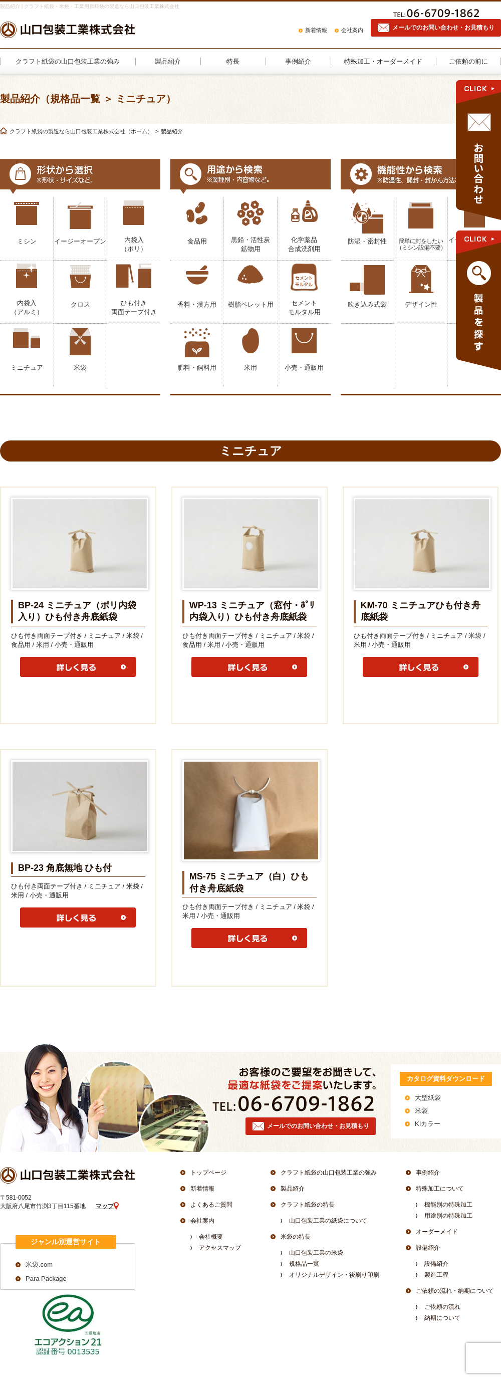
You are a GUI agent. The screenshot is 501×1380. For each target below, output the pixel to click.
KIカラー (427, 1123)
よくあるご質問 (211, 1204)
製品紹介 (293, 1188)
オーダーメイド (437, 1231)
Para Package (46, 1278)
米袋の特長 (296, 1236)
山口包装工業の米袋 (316, 1252)
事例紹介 (428, 1172)
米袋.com (39, 1264)
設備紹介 (428, 1247)
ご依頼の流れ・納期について (455, 1290)
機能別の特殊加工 (448, 1204)
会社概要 (211, 1236)
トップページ (208, 1172)
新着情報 (316, 30)
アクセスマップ (220, 1247)
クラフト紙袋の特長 (308, 1204)
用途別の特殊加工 (448, 1215)
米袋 (421, 1110)
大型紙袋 (428, 1097)
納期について (442, 1317)
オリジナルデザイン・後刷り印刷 (334, 1274)
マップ (105, 1206)
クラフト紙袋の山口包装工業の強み (329, 1172)
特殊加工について (440, 1188)
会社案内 (352, 30)
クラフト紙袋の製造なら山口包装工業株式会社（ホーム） (81, 131)
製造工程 (436, 1274)
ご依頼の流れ (442, 1306)
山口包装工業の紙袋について (328, 1220)
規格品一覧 (304, 1263)
